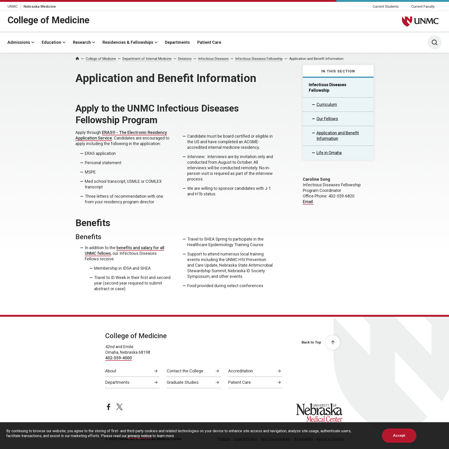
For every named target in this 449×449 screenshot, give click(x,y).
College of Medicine (48, 20)
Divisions (185, 59)
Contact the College (185, 370)
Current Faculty (423, 6)
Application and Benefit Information (316, 59)
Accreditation (240, 370)
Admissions (18, 42)
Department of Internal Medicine (147, 59)
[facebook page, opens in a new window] (108, 407)
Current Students (386, 6)
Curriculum (326, 104)
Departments (177, 42)
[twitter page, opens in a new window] (119, 407)
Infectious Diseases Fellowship (259, 59)
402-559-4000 (118, 357)
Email (308, 201)
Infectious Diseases (213, 59)
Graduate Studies (183, 382)
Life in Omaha (329, 152)
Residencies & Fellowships (127, 42)
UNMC (12, 6)
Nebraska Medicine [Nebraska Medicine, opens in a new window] (40, 6)
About (110, 370)
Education (51, 42)
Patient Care (209, 42)
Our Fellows (327, 118)
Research (82, 42)
